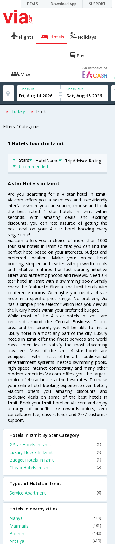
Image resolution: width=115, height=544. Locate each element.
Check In (27, 88)
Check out (74, 88)
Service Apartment (55, 493)
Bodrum (55, 533)
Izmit (41, 111)
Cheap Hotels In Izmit (55, 467)
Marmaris (55, 526)
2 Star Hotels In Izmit (55, 445)
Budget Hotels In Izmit (55, 460)
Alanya (55, 518)
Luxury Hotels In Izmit (55, 452)
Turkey (18, 111)
